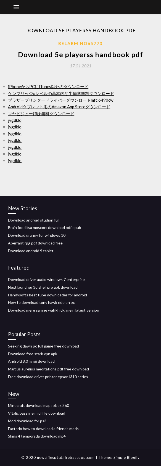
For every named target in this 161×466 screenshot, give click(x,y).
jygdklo (15, 120)
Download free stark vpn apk (32, 353)
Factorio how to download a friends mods (43, 428)
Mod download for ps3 (27, 420)
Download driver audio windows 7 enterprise (46, 279)
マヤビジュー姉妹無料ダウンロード (41, 113)
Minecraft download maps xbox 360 (38, 405)
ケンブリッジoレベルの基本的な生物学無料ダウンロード (61, 93)
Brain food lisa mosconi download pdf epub (44, 227)
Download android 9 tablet (31, 250)
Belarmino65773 (80, 43)
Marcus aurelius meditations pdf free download (48, 369)
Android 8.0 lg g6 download (31, 361)
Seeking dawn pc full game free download (43, 346)
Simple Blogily (127, 457)
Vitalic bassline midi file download (36, 413)
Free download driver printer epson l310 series (48, 376)
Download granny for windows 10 (36, 235)
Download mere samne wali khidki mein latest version (53, 310)
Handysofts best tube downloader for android (47, 295)
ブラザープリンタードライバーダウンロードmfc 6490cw (60, 100)
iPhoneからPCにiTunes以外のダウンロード (48, 86)
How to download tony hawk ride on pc (41, 302)
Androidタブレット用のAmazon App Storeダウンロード (59, 106)
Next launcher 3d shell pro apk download (43, 287)
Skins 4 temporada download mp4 (37, 436)
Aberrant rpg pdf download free (35, 243)
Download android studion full (33, 220)
